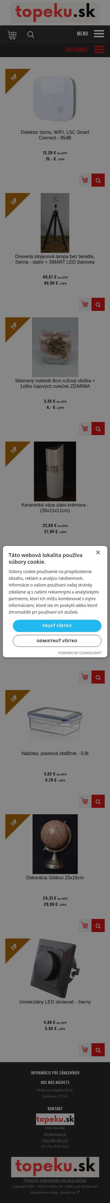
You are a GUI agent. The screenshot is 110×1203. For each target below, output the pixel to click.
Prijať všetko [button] (57, 625)
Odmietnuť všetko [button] (57, 640)
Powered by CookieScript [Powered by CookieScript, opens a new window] (79, 653)
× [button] (98, 552)
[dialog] (55, 601)
